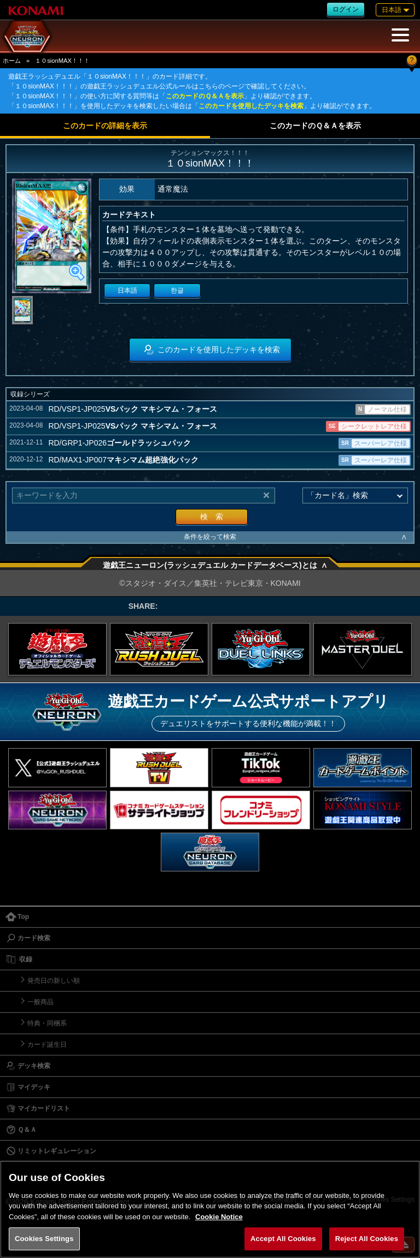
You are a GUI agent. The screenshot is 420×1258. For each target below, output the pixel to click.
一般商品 (40, 1002)
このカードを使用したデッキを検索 (251, 106)
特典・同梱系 (47, 1023)
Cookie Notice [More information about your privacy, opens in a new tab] (219, 1217)
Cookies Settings (44, 1239)
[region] (210, 1209)
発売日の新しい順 (53, 980)
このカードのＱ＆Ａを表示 (205, 96)
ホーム (12, 60)
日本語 (127, 290)
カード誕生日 (47, 1044)
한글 (177, 290)
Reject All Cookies (366, 1239)
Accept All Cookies (283, 1239)
